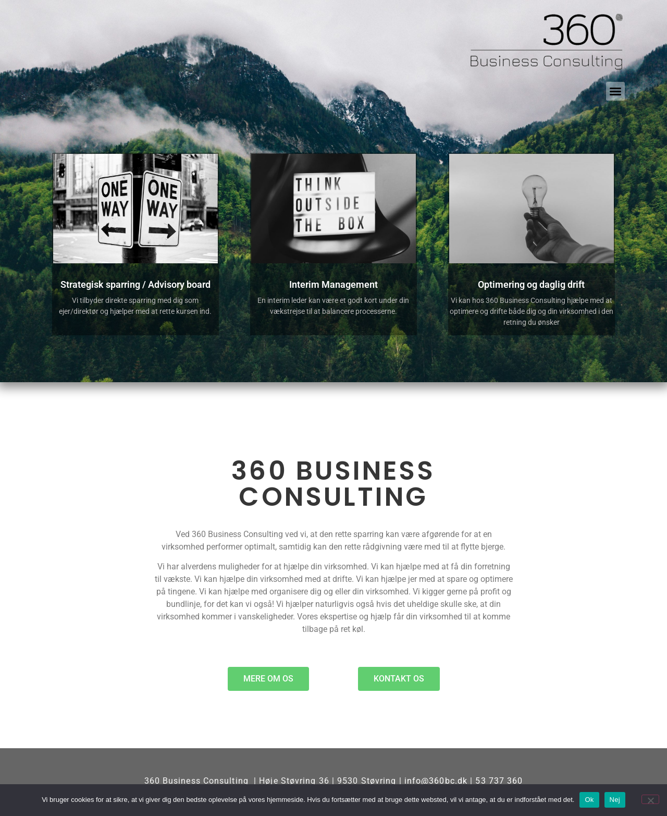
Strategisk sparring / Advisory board (135, 284)
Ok (589, 799)
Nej (615, 799)
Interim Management (333, 284)
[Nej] (650, 799)
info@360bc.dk (435, 781)
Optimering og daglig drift (531, 284)
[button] (615, 91)
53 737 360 (499, 781)
